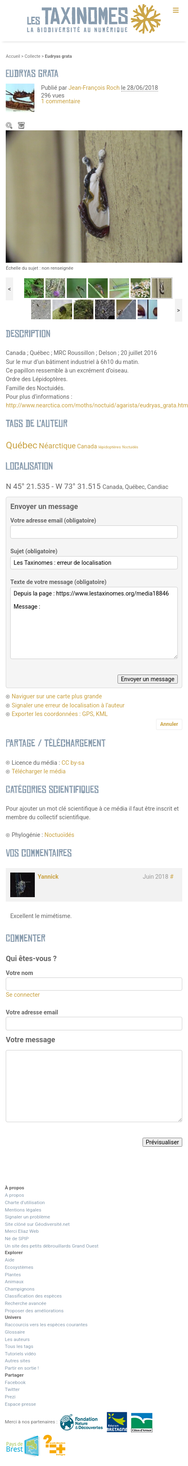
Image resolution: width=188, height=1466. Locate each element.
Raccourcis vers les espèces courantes (46, 1324)
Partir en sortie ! (22, 1368)
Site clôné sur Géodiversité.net (37, 1224)
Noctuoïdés (60, 835)
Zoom (10, 126)
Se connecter (23, 994)
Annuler (169, 724)
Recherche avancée (25, 1303)
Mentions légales (23, 1210)
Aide (9, 1260)
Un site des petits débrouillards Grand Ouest (52, 1246)
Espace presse (20, 1404)
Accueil (13, 56)
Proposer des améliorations (34, 1311)
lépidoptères (109, 447)
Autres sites (17, 1361)
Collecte (33, 56)
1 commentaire (60, 101)
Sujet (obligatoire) (33, 551)
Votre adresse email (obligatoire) (53, 520)
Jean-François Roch (94, 87)
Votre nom (19, 973)
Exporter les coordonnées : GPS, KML (59, 714)
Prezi (10, 1397)
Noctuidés (130, 447)
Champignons (20, 1289)
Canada (87, 446)
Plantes (13, 1274)
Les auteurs (17, 1339)
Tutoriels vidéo (20, 1354)
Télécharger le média (22, 126)
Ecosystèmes (19, 1267)
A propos (14, 1195)
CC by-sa (72, 762)
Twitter (12, 1389)
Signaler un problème (27, 1217)
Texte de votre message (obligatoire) (58, 582)
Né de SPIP (17, 1238)
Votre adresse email (32, 1012)
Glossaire (15, 1332)
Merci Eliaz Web (22, 1231)
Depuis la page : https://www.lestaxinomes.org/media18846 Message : (94, 623)
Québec (21, 445)
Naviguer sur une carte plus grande (56, 696)
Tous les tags (19, 1346)
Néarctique (57, 445)
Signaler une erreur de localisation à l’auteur (68, 705)
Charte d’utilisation (25, 1202)
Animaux (14, 1281)
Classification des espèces (33, 1296)
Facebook (15, 1382)
